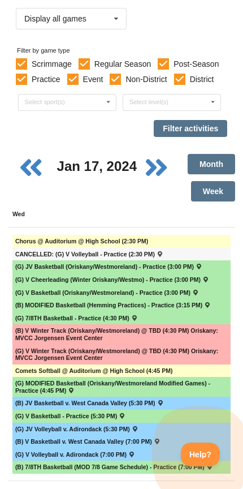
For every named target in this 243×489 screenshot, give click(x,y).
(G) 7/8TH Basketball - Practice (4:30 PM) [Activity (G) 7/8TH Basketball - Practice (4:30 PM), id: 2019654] (76, 318)
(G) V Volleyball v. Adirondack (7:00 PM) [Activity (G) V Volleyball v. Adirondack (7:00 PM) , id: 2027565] (75, 454)
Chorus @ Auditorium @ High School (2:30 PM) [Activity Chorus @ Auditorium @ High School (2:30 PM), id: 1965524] (81, 241)
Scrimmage (52, 63)
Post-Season (196, 63)
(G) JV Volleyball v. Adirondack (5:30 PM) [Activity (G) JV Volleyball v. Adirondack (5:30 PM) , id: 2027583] (76, 429)
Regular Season (122, 63)
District (202, 79)
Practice (46, 79)
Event (93, 79)
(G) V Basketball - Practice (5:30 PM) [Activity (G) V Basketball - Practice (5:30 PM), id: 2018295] (70, 416)
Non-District (146, 79)
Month (211, 164)
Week (213, 191)
